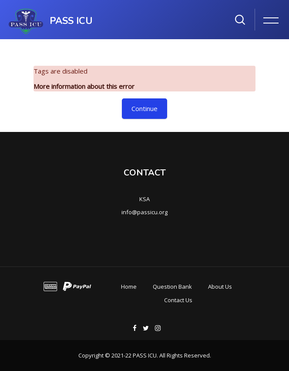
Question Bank (172, 286)
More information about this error (84, 86)
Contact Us (178, 300)
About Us (220, 286)
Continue (144, 108)
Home (129, 286)
